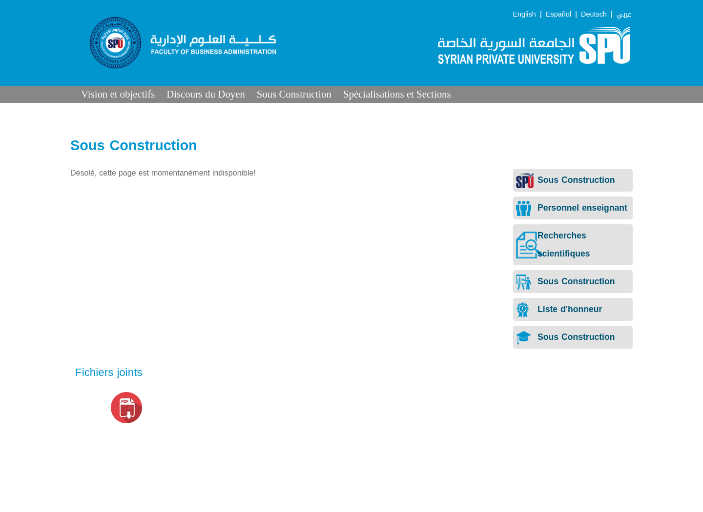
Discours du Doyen (205, 93)
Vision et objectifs (118, 93)
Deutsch (594, 14)
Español (558, 14)
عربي (624, 14)
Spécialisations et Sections (397, 93)
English (524, 14)
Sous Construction (294, 93)
